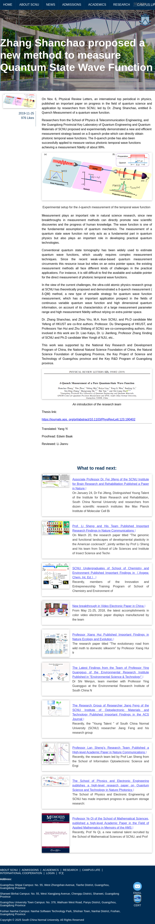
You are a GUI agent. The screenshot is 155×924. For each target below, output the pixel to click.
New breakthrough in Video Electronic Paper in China (109, 606)
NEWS (50, 4)
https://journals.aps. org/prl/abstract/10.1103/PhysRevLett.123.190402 (88, 419)
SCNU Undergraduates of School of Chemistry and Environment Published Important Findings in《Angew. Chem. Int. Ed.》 (110, 573)
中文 (61, 873)
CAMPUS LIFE (91, 869)
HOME (7, 4)
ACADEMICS (97, 4)
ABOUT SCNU (29, 4)
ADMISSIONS (71, 4)
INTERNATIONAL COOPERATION (21, 873)
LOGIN (50, 873)
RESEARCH (121, 4)
